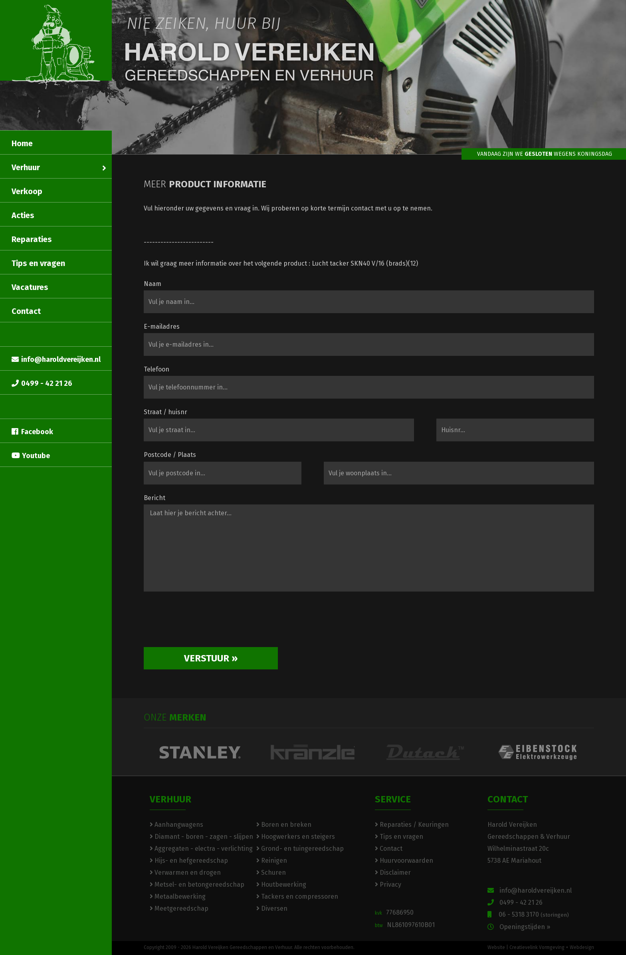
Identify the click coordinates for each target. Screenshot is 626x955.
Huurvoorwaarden (404, 860)
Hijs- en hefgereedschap (189, 860)
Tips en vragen (38, 263)
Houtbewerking (281, 884)
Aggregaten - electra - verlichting (201, 848)
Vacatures (30, 287)
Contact (26, 311)
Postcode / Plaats (170, 455)
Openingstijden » (518, 927)
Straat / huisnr (165, 412)
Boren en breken (283, 824)
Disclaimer (393, 872)
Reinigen (271, 860)
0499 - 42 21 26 (42, 383)
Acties (23, 215)
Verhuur (59, 167)
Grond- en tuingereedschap (300, 848)
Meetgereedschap (179, 908)
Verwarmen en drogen (185, 872)
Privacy (388, 884)
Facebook (32, 431)
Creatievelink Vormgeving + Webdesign (551, 947)
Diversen (271, 908)
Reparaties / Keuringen (412, 824)
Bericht (154, 498)
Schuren (271, 872)
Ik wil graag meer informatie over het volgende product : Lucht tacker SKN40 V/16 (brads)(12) (281, 263)
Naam (152, 284)
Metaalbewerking (178, 896)
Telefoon (156, 369)
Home (22, 143)
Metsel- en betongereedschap (197, 884)
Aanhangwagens (176, 824)
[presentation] (204, 622)
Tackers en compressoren (297, 896)
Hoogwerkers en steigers (295, 836)
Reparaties (32, 239)
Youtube (31, 455)
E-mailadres (162, 326)
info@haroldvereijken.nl (56, 359)
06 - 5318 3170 (528, 914)
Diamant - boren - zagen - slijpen (201, 836)
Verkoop (27, 191)
